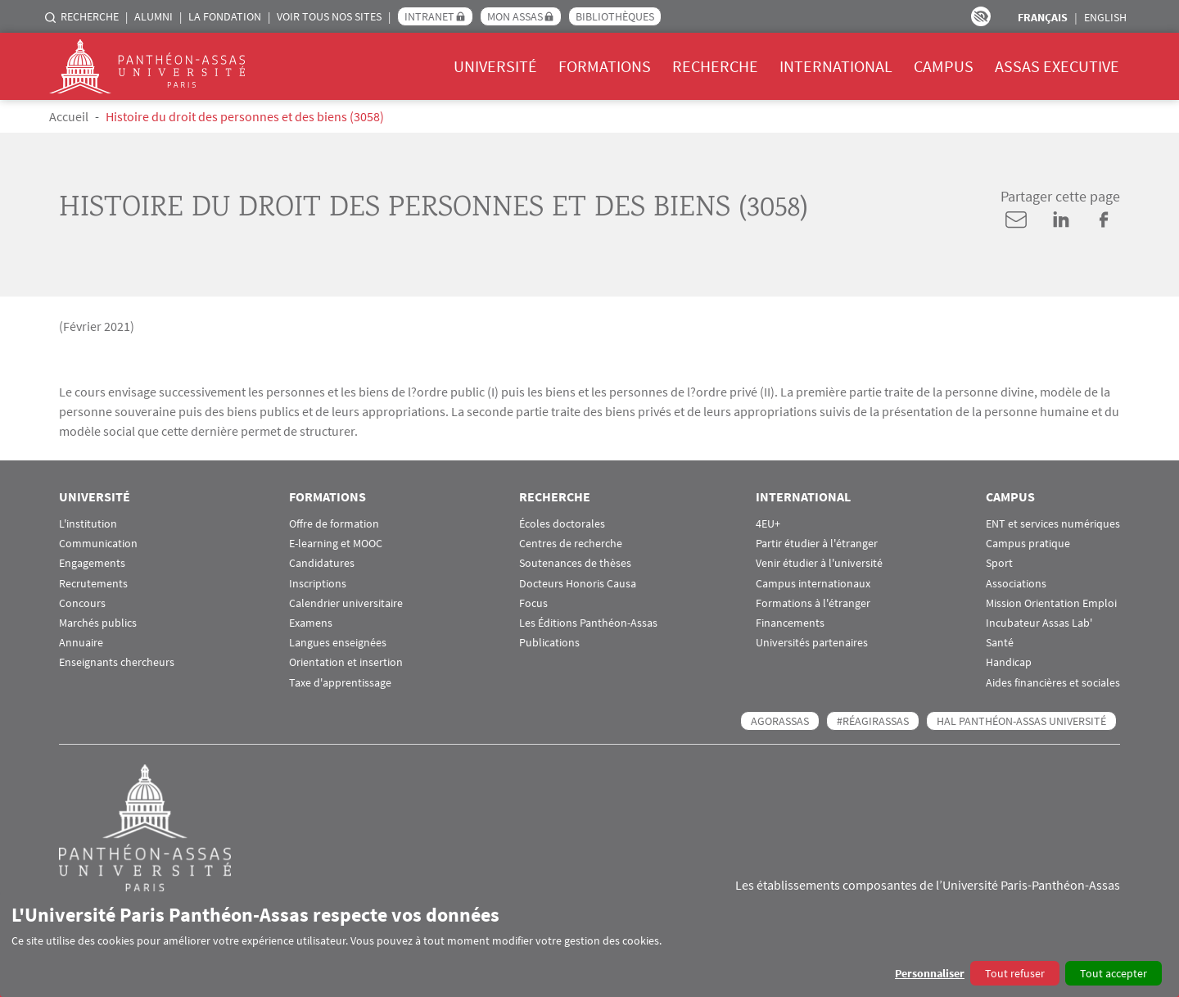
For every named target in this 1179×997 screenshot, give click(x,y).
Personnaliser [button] (929, 973)
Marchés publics (98, 623)
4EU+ (768, 524)
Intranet (429, 16)
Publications (549, 643)
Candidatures (322, 563)
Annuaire (81, 643)
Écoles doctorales (562, 524)
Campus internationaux (813, 584)
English (1105, 17)
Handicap (1009, 662)
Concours (82, 603)
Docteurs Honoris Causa (577, 584)
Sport (999, 563)
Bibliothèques (615, 16)
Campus (943, 66)
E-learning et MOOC (335, 544)
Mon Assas (515, 16)
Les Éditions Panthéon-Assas (588, 623)
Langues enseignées (337, 643)
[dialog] (589, 944)
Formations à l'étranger (813, 603)
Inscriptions (317, 584)
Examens (310, 623)
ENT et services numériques (1053, 524)
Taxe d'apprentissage (340, 683)
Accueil (68, 116)
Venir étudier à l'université (819, 563)
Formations (604, 66)
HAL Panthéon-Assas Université (1021, 721)
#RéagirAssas (873, 721)
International (835, 66)
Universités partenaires (812, 643)
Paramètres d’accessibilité (981, 16)
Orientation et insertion (346, 662)
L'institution (88, 524)
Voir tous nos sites (329, 16)
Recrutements (93, 584)
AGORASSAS (780, 721)
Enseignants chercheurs (116, 662)
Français (1043, 17)
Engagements (92, 563)
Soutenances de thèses (575, 563)
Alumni (153, 16)
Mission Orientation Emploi (1051, 603)
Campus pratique (1028, 544)
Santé (1000, 643)
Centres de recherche (570, 544)
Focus (533, 603)
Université (495, 66)
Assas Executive (1057, 66)
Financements (790, 623)
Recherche (90, 16)
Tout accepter (1113, 973)
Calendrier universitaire (346, 603)
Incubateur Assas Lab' (1039, 623)
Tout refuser (1015, 973)
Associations (1016, 584)
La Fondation (224, 16)
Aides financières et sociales (1053, 683)
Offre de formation (334, 524)
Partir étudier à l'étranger (817, 544)
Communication (98, 544)
